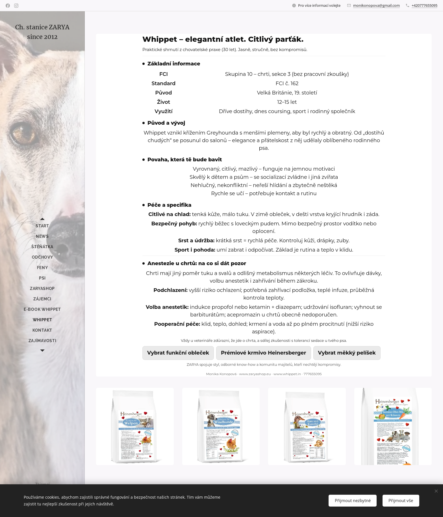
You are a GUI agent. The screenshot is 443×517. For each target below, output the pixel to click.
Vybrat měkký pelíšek (347, 353)
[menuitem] (42, 226)
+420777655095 (424, 5)
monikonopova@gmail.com (376, 5)
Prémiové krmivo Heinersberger (263, 353)
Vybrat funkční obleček (178, 353)
